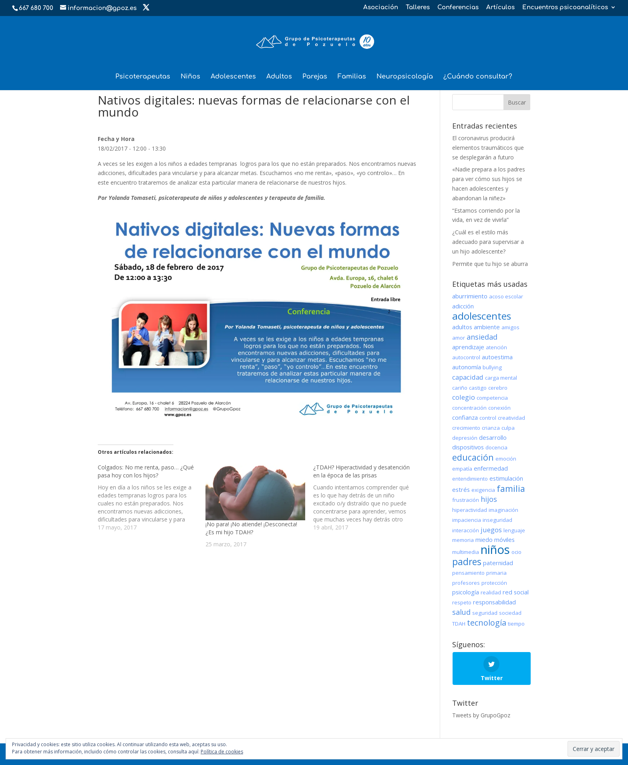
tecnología (486, 622)
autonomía (466, 367)
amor (458, 337)
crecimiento (466, 427)
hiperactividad (469, 509)
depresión (464, 437)
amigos (510, 327)
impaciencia (466, 519)
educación (473, 457)
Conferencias (458, 7)
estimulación (506, 478)
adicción (463, 306)
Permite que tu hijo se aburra (490, 264)
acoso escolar (506, 296)
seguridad (484, 612)
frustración (465, 499)
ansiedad (482, 337)
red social (516, 592)
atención (496, 347)
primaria (496, 572)
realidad (491, 592)
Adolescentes (233, 77)
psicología (465, 592)
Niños (190, 77)
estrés (461, 489)
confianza (465, 417)
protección (494, 582)
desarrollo (493, 437)
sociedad (510, 612)
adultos (462, 327)
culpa (508, 427)
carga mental (501, 377)
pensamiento (468, 572)
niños (495, 550)
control (487, 417)
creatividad (511, 417)
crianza (491, 427)
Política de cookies (222, 751)
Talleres (418, 7)
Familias (352, 77)
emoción (505, 458)
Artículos (500, 7)
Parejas (314, 77)
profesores (466, 582)
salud (461, 612)
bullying (492, 367)
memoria (463, 540)
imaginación (503, 509)
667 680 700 (36, 8)
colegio (463, 397)
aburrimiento (469, 296)
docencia (496, 447)
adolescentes (481, 315)
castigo (478, 387)
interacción (465, 530)
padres (466, 561)
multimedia (465, 552)
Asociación (380, 7)
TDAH (458, 623)
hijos (489, 499)
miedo (484, 540)
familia (511, 488)
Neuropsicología (404, 77)
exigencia (483, 489)
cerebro (497, 387)
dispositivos (468, 447)
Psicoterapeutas (142, 77)
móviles (504, 540)
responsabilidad (494, 602)
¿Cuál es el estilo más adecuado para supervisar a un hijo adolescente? (488, 241)
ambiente (487, 327)
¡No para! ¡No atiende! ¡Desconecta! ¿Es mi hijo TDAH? (251, 528)
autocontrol (466, 357)
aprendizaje (468, 347)
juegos (491, 529)
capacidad (467, 377)
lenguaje (514, 530)
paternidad (498, 563)
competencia (492, 397)
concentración (469, 407)
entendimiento (470, 478)
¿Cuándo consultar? (477, 77)
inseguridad (497, 519)
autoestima (497, 357)
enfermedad (491, 468)
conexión (499, 407)
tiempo (516, 623)
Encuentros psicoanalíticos (565, 7)
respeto (461, 602)
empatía (462, 468)
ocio (516, 552)
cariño (459, 387)
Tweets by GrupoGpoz (481, 715)
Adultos (279, 77)
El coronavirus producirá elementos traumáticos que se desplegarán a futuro (488, 147)
